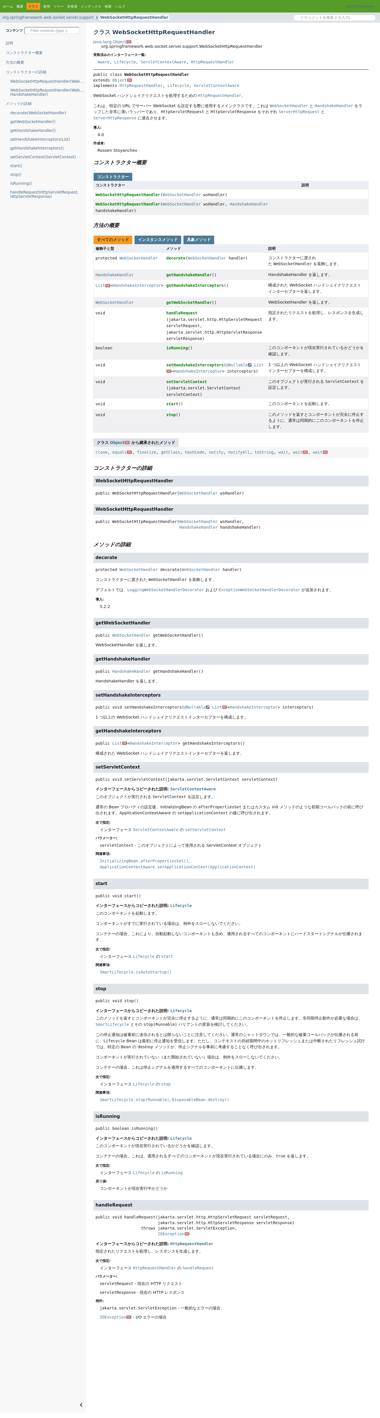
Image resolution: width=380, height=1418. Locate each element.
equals (122, 452)
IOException (173, 1234)
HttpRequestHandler (212, 62)
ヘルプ (120, 7)
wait (283, 452)
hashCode (194, 452)
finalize (146, 452)
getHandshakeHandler (189, 275)
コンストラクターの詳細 (26, 72)
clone (102, 452)
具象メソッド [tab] (199, 239)
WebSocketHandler (182, 194)
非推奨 (72, 7)
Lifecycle (125, 62)
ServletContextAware (163, 62)
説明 (9, 43)
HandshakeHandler (249, 204)
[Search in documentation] (334, 17)
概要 (19, 7)
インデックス (91, 7)
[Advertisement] (231, 1371)
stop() (15, 175)
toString (264, 452)
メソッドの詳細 (19, 103)
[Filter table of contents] (51, 30)
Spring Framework (360, 6)
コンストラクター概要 (24, 53)
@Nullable (238, 365)
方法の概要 (15, 62)
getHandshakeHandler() (33, 130)
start (172, 404)
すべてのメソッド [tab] (113, 239)
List (103, 285)
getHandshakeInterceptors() (37, 148)
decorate (175, 258)
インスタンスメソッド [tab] (158, 239)
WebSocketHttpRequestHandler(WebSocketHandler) (48, 81)
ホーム (8, 7)
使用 (46, 7)
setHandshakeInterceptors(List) (40, 139)
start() (16, 166)
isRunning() (21, 183)
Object (122, 80)
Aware (104, 62)
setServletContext (186, 381)
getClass (170, 452)
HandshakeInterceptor (137, 285)
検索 (108, 7)
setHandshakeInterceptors (195, 365)
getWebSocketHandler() (32, 122)
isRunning (177, 348)
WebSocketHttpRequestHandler (134, 17)
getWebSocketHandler (189, 302)
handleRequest (181, 313)
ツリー (58, 7)
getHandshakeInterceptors (195, 285)
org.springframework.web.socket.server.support (48, 17)
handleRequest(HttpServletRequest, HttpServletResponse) (44, 194)
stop (171, 414)
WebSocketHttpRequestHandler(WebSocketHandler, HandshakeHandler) (48, 92)
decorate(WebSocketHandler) (38, 113)
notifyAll (239, 452)
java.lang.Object (112, 42)
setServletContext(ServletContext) (43, 157)
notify (216, 452)
